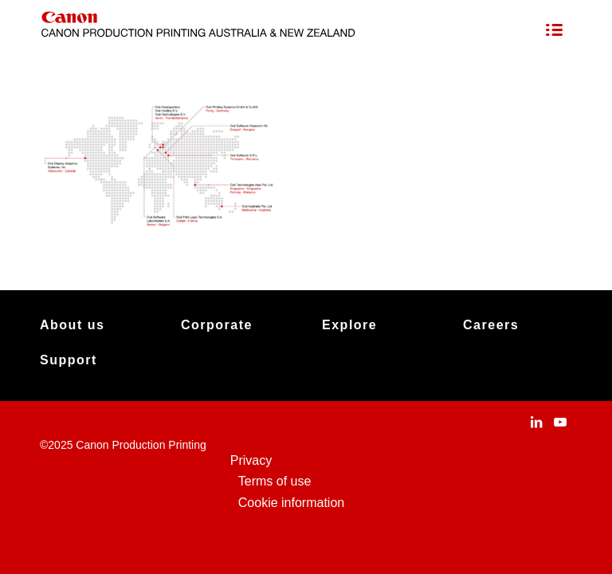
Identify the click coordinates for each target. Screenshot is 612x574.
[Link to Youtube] (560, 422)
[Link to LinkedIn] (536, 422)
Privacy (251, 460)
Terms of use (275, 481)
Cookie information (291, 502)
